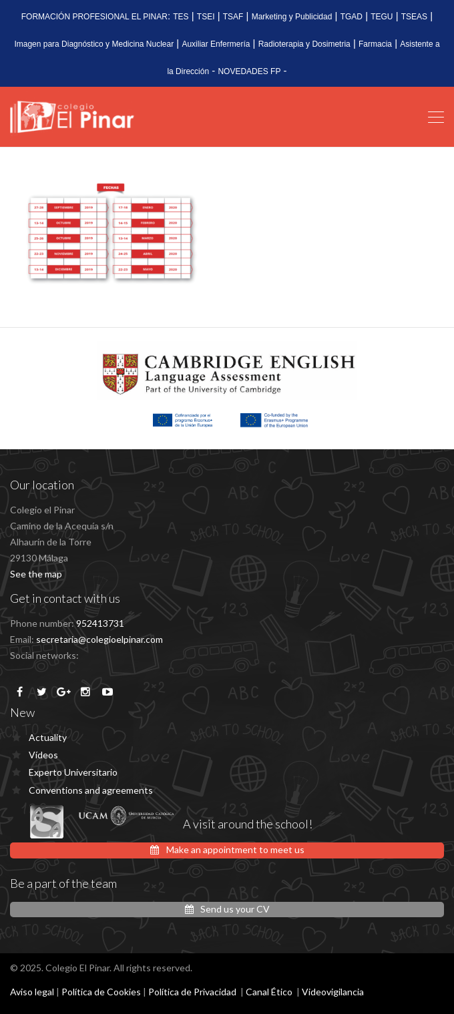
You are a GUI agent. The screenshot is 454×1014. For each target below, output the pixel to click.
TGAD (351, 16)
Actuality (48, 737)
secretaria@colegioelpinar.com (99, 639)
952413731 (100, 623)
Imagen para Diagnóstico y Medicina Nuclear (94, 44)
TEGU (382, 16)
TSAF (233, 16)
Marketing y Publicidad (292, 16)
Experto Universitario (73, 772)
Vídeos (43, 754)
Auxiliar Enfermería (216, 44)
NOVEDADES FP (249, 71)
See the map (36, 573)
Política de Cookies (101, 991)
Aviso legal (32, 991)
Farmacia (375, 44)
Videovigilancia (333, 991)
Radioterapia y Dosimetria (304, 44)
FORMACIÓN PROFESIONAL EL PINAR (94, 16)
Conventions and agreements (91, 790)
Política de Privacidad (192, 991)
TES (180, 16)
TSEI (206, 16)
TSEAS (414, 16)
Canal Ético (269, 991)
